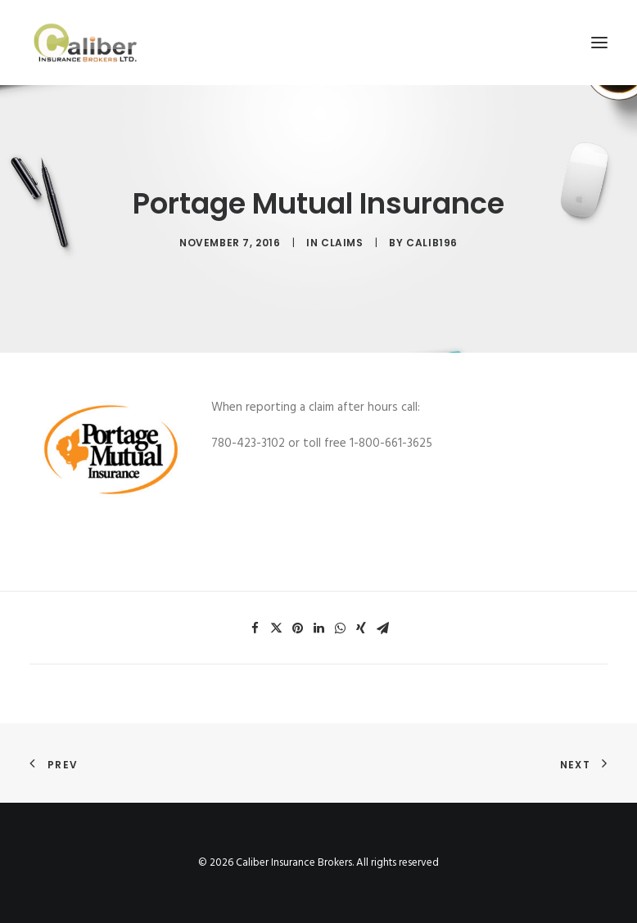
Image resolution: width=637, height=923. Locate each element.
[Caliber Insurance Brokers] (85, 42)
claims (342, 243)
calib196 (432, 243)
